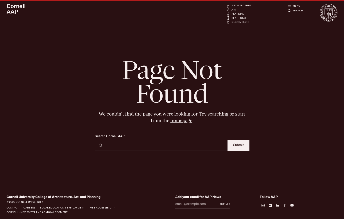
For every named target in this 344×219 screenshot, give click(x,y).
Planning (238, 14)
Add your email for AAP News (198, 197)
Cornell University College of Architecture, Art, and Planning (53, 197)
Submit (238, 145)
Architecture (241, 6)
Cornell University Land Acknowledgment (37, 212)
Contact (13, 208)
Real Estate (239, 18)
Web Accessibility (102, 208)
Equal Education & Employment (62, 208)
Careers (29, 208)
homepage (181, 120)
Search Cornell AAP (110, 136)
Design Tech (240, 22)
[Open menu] (294, 6)
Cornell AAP (16, 9)
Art (233, 10)
